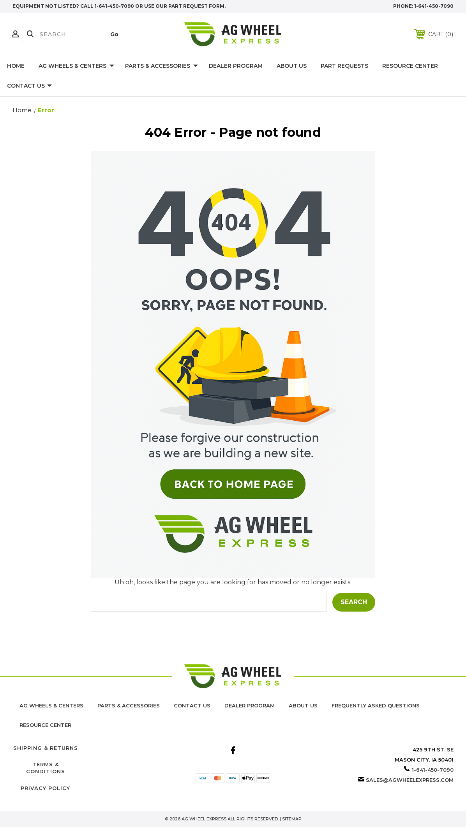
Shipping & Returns (45, 748)
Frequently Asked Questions (376, 705)
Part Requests (344, 65)
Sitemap (292, 819)
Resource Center (410, 65)
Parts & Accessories (161, 66)
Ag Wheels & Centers (76, 66)
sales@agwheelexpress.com (410, 780)
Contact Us (29, 86)
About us (303, 705)
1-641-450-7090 (434, 6)
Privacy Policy (45, 788)
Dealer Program (236, 65)
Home (16, 65)
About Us (292, 65)
